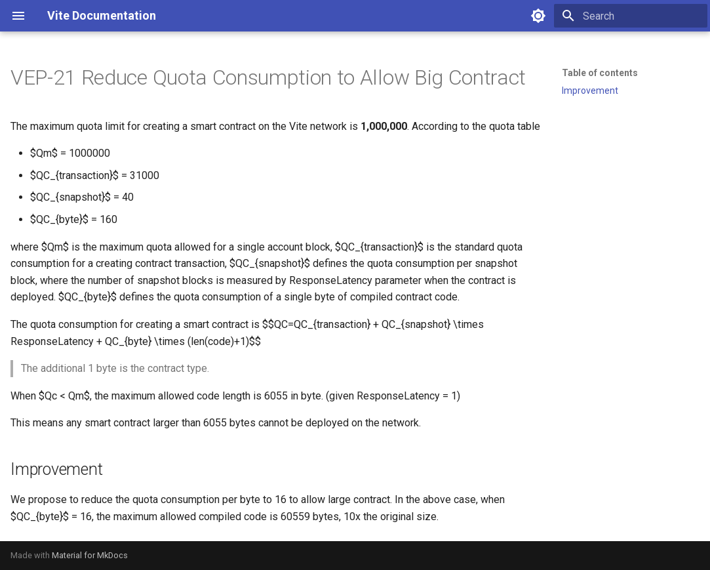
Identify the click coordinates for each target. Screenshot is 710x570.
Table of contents (600, 73)
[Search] (630, 16)
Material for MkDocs (90, 555)
